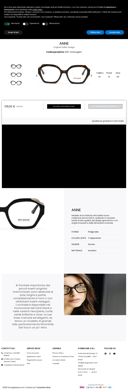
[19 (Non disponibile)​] (109, 76)
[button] (105, 106)
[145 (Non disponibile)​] (118, 76)
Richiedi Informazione (64, 106)
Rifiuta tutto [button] (95, 385)
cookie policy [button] (37, 362)
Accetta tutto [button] (114, 385)
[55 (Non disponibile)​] (99, 76)
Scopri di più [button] (13, 385)
